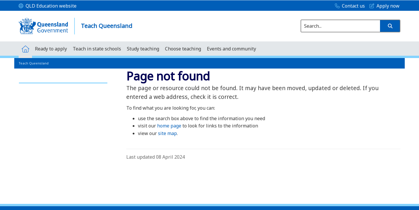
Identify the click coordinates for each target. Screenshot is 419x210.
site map (167, 133)
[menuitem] (25, 48)
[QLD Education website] (48, 6)
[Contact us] (348, 6)
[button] (390, 26)
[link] (63, 80)
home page (169, 126)
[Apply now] (383, 6)
